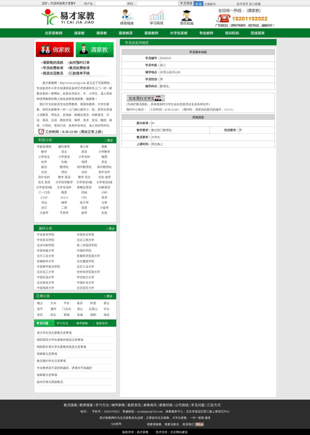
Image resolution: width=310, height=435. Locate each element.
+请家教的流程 (52, 62)
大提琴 (44, 212)
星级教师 (150, 33)
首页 (52, 33)
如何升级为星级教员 (50, 382)
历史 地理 (104, 177)
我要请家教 (154, 424)
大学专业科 (64, 187)
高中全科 (44, 177)
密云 (106, 303)
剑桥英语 (104, 187)
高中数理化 (104, 167)
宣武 (40, 314)
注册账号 (210, 4)
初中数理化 (84, 167)
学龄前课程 (44, 146)
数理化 (64, 167)
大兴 (53, 303)
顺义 (40, 303)
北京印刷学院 (45, 245)
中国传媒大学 (45, 250)
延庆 (80, 303)
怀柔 (93, 303)
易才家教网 (107, 417)
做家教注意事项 (47, 375)
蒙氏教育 (64, 146)
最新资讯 (102, 323)
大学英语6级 (104, 182)
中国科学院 (84, 250)
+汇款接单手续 (78, 73)
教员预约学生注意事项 (51, 361)
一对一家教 (197, 417)
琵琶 (84, 207)
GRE (104, 192)
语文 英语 (44, 182)
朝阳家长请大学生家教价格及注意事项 (61, 346)
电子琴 (84, 202)
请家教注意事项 (47, 354)
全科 (84, 172)
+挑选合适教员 (52, 73)
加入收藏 (255, 4)
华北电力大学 (85, 277)
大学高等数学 (64, 182)
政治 (44, 167)
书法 (44, 202)
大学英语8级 (44, 187)
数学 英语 (64, 177)
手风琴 (64, 212)
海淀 (106, 314)
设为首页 (242, 4)
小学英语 (64, 156)
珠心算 (84, 146)
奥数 (104, 146)
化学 (44, 162)
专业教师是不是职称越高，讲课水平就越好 (64, 368)
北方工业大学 (45, 256)
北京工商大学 (85, 240)
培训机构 (231, 33)
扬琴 (84, 212)
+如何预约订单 (78, 62)
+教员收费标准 (78, 68)
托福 (84, 192)
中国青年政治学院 (48, 266)
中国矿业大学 (85, 282)
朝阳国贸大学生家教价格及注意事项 (60, 339)
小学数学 (104, 151)
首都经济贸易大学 (88, 256)
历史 (104, 162)
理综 (64, 172)
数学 (44, 151)
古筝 (104, 202)
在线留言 (256, 33)
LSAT (44, 197)
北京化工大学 (45, 272)
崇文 (53, 314)
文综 (44, 172)
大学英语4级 (84, 182)
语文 (64, 151)
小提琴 (104, 207)
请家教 (78, 33)
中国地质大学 (45, 288)
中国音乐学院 (85, 234)
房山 (80, 309)
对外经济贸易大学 (88, 272)
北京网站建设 (179, 432)
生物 (64, 162)
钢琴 (64, 202)
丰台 (106, 309)
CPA (84, 197)
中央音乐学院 (45, 240)
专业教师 (205, 33)
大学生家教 (177, 33)
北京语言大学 (85, 288)
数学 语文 (84, 177)
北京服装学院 (85, 261)
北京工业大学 (85, 266)
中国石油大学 (45, 277)
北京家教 (126, 417)
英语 (84, 151)
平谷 (67, 303)
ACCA (64, 197)
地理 (84, 162)
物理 (104, 156)
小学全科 (84, 156)
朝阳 (93, 314)
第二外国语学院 (87, 245)
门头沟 (66, 309)
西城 (67, 314)
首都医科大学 (45, 261)
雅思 (64, 192)
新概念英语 (84, 187)
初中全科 (104, 172)
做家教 (100, 33)
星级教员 (124, 33)
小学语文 (44, 156)
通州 (53, 309)
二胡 (64, 207)
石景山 (93, 309)
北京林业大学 (45, 282)
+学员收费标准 (52, 68)
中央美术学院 (45, 234)
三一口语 (44, 192)
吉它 (44, 207)
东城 (80, 314)
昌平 (40, 309)
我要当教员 (171, 424)
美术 (104, 197)
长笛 (104, 212)
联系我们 (188, 424)
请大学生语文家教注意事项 (54, 332)
